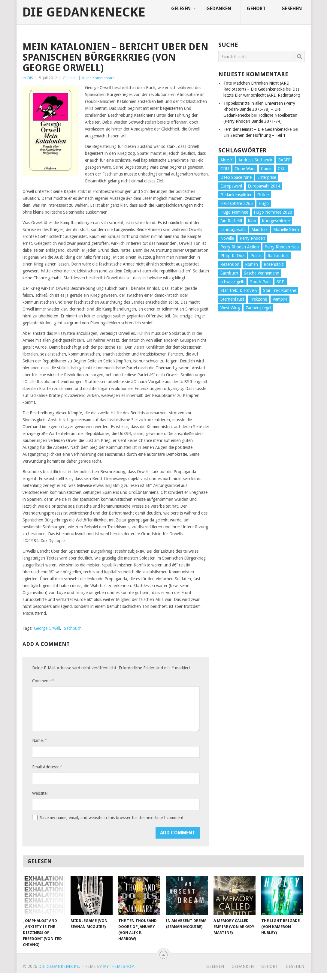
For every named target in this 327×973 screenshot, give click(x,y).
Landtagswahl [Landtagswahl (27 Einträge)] (233, 229)
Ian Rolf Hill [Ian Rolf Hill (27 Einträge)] (231, 220)
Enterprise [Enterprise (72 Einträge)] (266, 177)
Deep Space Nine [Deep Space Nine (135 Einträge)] (236, 177)
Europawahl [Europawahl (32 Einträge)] (231, 186)
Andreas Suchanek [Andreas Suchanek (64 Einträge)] (255, 160)
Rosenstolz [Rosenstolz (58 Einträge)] (274, 264)
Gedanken (218, 8)
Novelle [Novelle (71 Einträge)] (227, 238)
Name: (39, 740)
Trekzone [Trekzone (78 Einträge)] (258, 299)
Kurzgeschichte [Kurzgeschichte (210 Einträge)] (276, 220)
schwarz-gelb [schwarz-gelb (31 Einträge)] (232, 281)
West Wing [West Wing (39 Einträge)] (230, 307)
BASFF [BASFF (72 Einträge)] (284, 160)
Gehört (256, 8)
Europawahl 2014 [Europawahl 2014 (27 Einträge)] (264, 186)
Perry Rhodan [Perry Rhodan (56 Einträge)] (252, 238)
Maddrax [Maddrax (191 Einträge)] (259, 229)
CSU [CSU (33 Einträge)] (282, 168)
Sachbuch (73, 628)
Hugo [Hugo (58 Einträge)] (264, 203)
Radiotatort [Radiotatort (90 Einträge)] (278, 255)
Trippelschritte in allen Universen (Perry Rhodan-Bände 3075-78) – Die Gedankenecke (259, 109)
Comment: (43, 680)
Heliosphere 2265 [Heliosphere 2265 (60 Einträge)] (236, 203)
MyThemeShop (118, 966)
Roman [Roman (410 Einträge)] (251, 264)
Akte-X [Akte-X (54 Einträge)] (226, 160)
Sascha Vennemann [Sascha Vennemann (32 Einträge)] (261, 273)
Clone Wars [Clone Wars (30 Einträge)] (245, 168)
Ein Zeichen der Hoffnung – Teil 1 (254, 135)
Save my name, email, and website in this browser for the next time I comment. (112, 817)
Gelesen (181, 8)
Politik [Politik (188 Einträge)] (256, 255)
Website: (40, 793)
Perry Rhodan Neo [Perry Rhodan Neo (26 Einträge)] (282, 247)
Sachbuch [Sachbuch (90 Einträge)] (229, 273)
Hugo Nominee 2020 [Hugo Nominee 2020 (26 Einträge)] (273, 212)
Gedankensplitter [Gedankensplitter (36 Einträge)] (236, 194)
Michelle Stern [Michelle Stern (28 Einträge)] (286, 229)
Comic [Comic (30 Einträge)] (266, 168)
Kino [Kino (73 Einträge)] (252, 220)
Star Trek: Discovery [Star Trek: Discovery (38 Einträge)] (238, 290)
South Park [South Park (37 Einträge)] (260, 281)
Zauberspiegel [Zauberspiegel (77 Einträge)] (258, 307)
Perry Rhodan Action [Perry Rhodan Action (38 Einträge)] (239, 247)
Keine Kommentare (98, 78)
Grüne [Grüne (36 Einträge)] (263, 194)
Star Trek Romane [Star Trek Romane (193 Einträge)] (279, 290)
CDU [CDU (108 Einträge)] (224, 168)
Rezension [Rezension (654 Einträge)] (229, 264)
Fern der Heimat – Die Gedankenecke (257, 129)
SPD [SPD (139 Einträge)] (281, 281)
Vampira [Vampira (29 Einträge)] (280, 299)
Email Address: (47, 767)
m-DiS (28, 78)
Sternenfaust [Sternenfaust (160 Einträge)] (232, 299)
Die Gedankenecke (83, 12)
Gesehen (291, 8)
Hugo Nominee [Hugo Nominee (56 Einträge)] (234, 212)
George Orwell (47, 628)
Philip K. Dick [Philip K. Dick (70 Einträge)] (232, 255)
